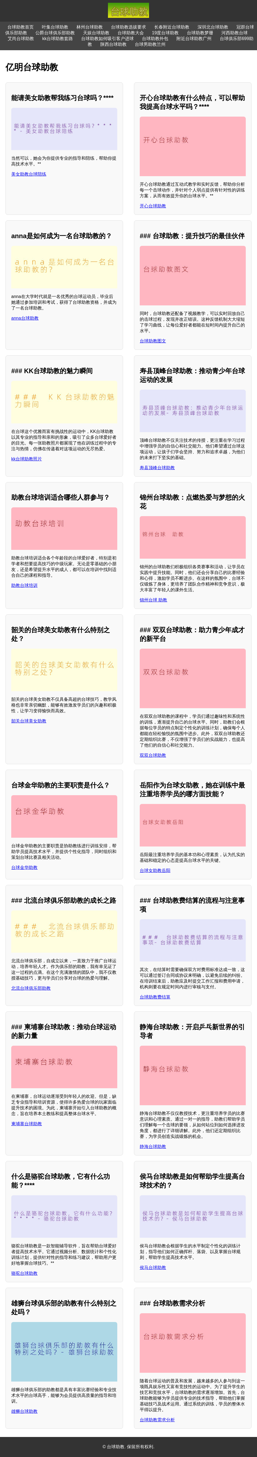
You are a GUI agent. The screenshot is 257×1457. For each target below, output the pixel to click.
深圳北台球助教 (213, 27)
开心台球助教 (153, 206)
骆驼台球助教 (24, 1273)
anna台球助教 (25, 318)
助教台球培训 (24, 585)
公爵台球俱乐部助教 (55, 32)
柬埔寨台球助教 (26, 1123)
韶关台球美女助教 (28, 721)
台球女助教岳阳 (155, 870)
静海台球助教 (153, 1146)
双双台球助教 (153, 755)
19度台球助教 (165, 32)
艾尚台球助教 (21, 38)
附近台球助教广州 (194, 38)
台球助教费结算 (155, 997)
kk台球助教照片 (26, 459)
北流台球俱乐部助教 (31, 988)
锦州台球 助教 (153, 600)
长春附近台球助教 (171, 27)
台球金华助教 (24, 867)
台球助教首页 (20, 27)
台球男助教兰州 (150, 44)
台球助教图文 (153, 341)
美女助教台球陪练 (28, 174)
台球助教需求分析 (157, 1419)
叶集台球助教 (55, 27)
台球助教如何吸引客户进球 (107, 38)
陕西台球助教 (113, 44)
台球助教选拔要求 (128, 27)
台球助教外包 (155, 38)
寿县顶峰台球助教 (157, 467)
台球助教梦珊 (200, 32)
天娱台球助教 (96, 32)
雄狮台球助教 (24, 1411)
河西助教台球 (234, 32)
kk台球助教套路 (57, 38)
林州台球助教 (89, 27)
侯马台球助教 (153, 1267)
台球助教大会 (131, 32)
